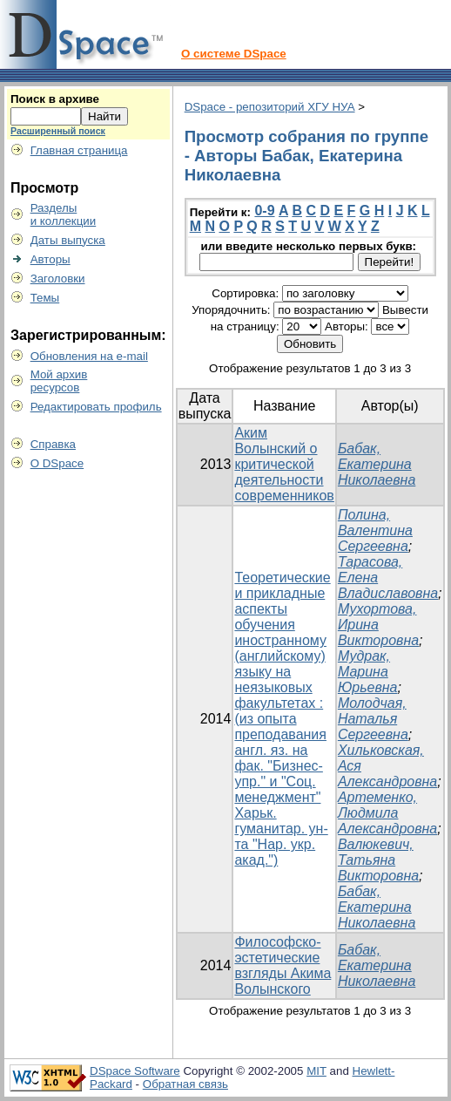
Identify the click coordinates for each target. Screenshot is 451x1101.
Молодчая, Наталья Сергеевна (373, 719)
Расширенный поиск (57, 131)
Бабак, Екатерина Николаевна (376, 464)
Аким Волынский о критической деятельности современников (283, 464)
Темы (45, 297)
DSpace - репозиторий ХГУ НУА (270, 106)
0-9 (264, 210)
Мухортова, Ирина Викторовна (378, 624)
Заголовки (57, 278)
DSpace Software (135, 1070)
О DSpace (57, 463)
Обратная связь (185, 1084)
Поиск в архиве (54, 98)
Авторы (50, 259)
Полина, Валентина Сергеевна (375, 530)
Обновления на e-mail (89, 356)
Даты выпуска (67, 240)
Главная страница (79, 150)
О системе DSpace (233, 53)
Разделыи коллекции (63, 214)
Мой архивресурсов (59, 381)
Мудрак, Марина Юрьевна (368, 672)
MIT (316, 1070)
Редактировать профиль (96, 406)
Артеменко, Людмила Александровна (387, 813)
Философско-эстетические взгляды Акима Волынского (282, 965)
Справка (53, 444)
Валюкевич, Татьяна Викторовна (378, 860)
